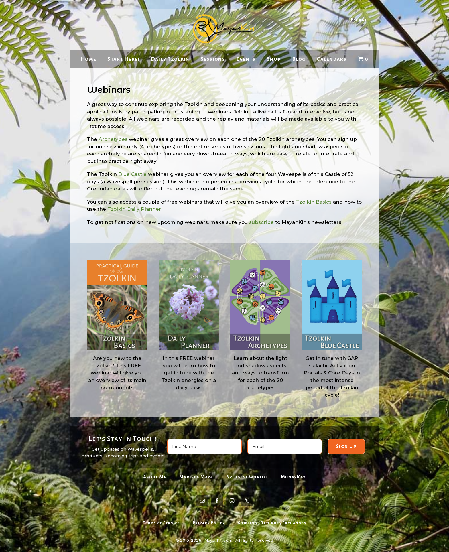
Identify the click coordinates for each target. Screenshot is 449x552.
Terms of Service (161, 523)
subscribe (261, 222)
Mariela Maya (196, 476)
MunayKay (293, 476)
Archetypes (113, 139)
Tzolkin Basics (314, 202)
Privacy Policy (209, 523)
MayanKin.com (218, 540)
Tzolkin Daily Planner (134, 209)
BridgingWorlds (247, 476)
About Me (154, 476)
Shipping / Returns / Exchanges (272, 523)
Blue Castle (132, 174)
